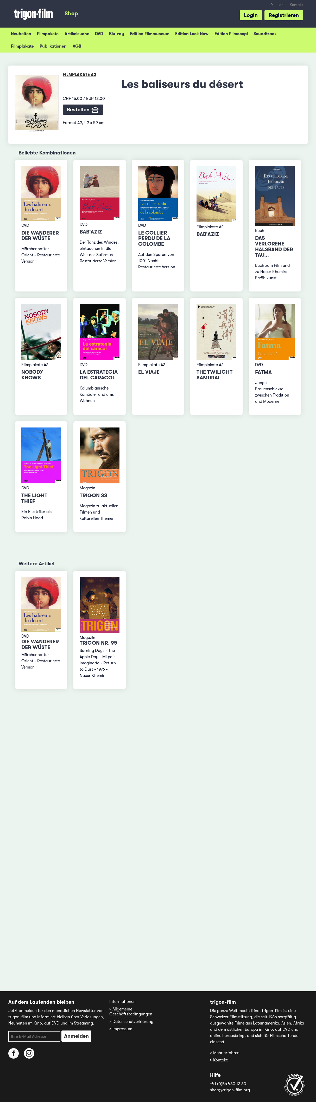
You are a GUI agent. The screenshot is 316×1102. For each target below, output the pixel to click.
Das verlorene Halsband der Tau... (274, 246)
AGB (77, 46)
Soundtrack (265, 33)
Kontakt (296, 5)
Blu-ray (116, 33)
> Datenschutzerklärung (131, 1021)
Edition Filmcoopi (231, 33)
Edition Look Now (191, 33)
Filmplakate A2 (79, 74)
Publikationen (53, 46)
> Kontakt (219, 1060)
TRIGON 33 (93, 495)
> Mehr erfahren (224, 1053)
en (281, 5)
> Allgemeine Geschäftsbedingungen (130, 1011)
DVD (99, 33)
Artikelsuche (77, 33)
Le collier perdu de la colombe (154, 238)
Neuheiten (21, 33)
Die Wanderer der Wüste (40, 236)
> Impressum (120, 1029)
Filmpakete (48, 33)
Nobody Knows (32, 375)
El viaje (149, 372)
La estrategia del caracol (99, 375)
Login (251, 15)
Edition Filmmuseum (149, 33)
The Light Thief (34, 498)
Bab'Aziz (91, 232)
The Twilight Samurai (214, 375)
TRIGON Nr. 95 (98, 643)
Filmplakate (22, 46)
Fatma (263, 372)
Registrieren (284, 15)
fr (271, 5)
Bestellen (83, 110)
